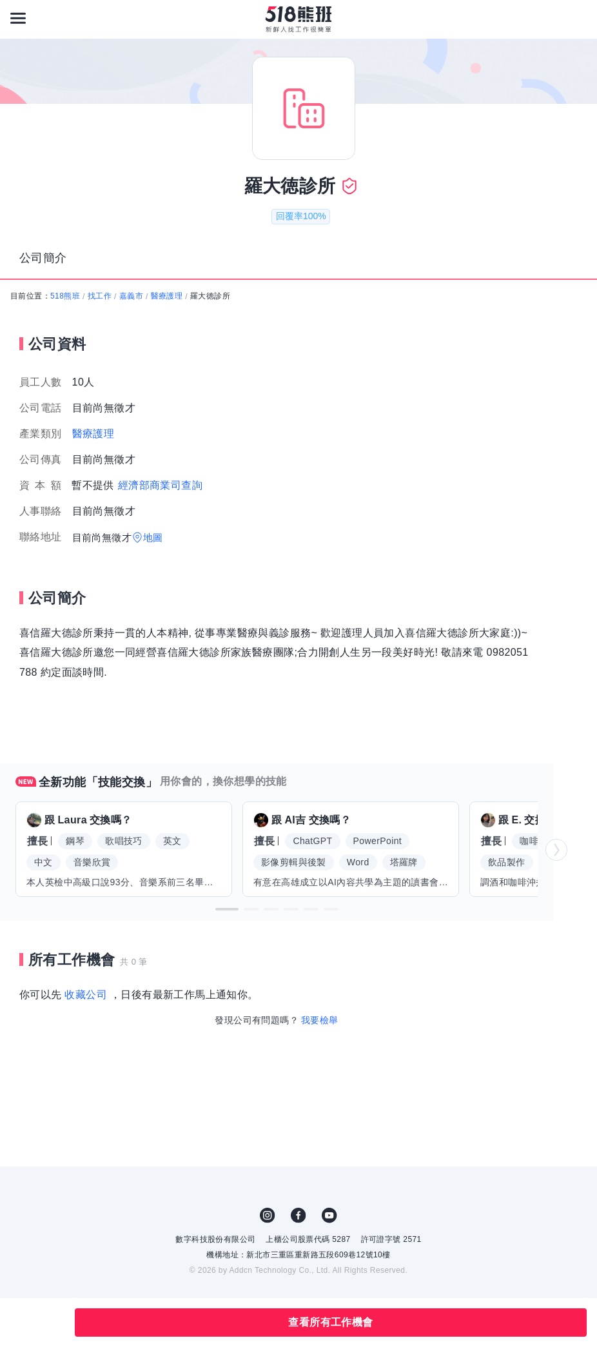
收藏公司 (85, 994)
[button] (227, 909)
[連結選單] (18, 18)
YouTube (329, 1215)
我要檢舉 (319, 1020)
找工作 (100, 295)
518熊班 (65, 295)
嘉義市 (131, 295)
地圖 (153, 537)
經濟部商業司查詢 (160, 485)
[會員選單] (579, 18)
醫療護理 (167, 295)
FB (298, 1215)
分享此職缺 (50, 1322)
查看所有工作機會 (330, 1322)
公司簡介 (43, 257)
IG (267, 1215)
